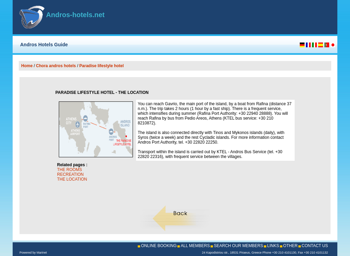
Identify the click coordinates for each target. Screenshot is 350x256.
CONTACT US (315, 245)
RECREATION (70, 174)
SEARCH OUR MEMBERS (238, 245)
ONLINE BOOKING (159, 245)
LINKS (273, 245)
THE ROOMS (69, 169)
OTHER (290, 245)
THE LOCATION (72, 179)
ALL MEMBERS (195, 245)
